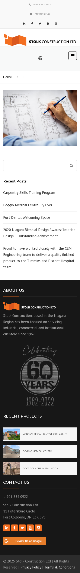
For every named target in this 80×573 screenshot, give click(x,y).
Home (7, 77)
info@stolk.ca (42, 13)
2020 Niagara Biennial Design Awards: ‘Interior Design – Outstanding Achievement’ (39, 232)
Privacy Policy (30, 567)
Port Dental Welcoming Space (26, 217)
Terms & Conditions (59, 567)
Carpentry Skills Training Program (29, 192)
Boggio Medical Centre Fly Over (27, 205)
